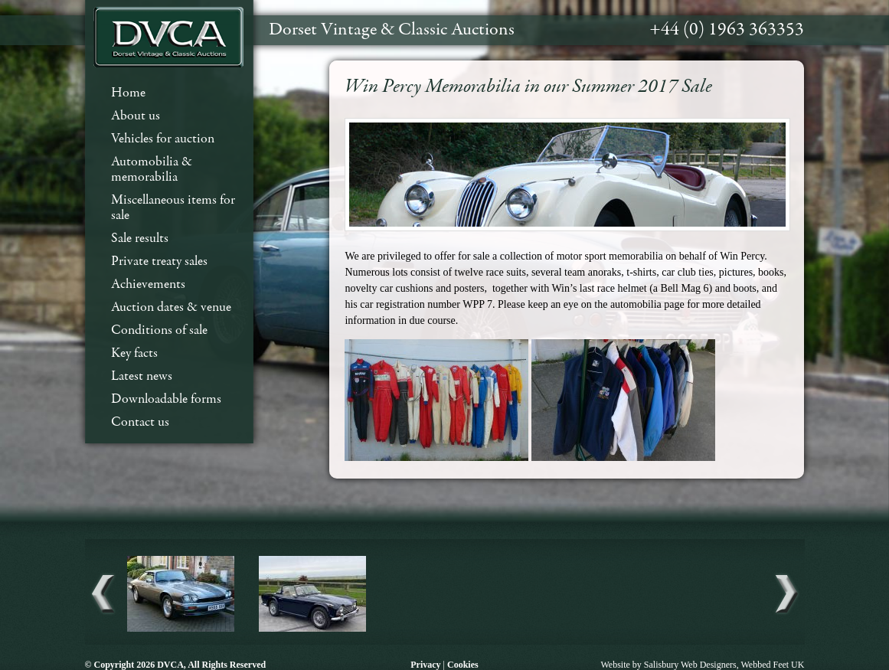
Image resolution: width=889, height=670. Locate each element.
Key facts (134, 353)
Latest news (141, 376)
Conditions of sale (159, 330)
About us (135, 116)
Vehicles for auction (162, 139)
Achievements (148, 284)
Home (128, 93)
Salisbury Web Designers (690, 664)
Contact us (140, 422)
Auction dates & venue (171, 307)
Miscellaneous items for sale (173, 208)
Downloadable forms (166, 399)
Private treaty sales (159, 261)
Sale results (139, 238)
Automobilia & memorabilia (151, 169)
